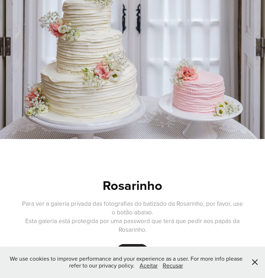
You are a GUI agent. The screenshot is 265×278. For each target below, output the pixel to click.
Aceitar (149, 265)
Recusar (173, 265)
